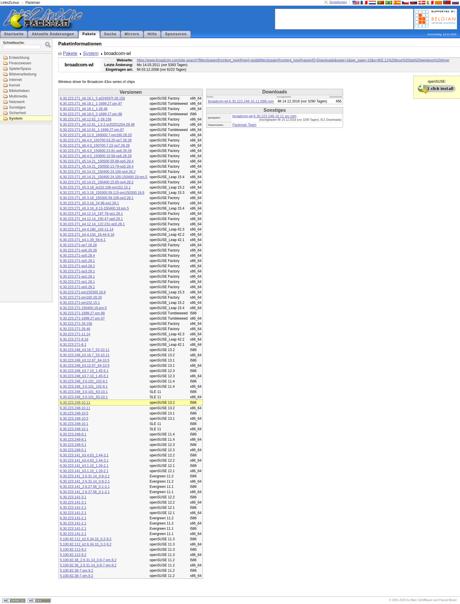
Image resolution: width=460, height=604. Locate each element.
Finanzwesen (20, 63)
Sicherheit (17, 113)
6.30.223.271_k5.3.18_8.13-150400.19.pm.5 (94, 208)
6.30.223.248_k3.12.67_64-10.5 (84, 360)
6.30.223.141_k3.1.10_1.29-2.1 (84, 466)
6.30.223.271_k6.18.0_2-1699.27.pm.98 (91, 114)
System (15, 118)
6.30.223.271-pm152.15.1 (80, 303)
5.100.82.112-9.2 (73, 550)
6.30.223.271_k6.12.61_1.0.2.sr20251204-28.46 (97, 125)
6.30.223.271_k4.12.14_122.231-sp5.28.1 (92, 224)
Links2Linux (10, 3)
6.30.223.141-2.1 (73, 508)
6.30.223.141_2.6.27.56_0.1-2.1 (85, 487)
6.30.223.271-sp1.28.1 (77, 282)
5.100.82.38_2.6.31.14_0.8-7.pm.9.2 (88, 560)
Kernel (14, 85)
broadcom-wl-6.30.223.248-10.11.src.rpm (264, 116)
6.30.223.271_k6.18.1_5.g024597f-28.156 (92, 98)
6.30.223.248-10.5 (74, 413)
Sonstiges (17, 107)
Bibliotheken (19, 90)
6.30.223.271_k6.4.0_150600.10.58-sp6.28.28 (96, 156)
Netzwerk (17, 102)
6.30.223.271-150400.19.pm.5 (83, 308)
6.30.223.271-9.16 (74, 339)
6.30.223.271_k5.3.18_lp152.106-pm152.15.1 (95, 187)
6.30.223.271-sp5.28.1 (77, 261)
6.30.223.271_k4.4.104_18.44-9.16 (87, 235)
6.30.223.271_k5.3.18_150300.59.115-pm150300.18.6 (102, 193)
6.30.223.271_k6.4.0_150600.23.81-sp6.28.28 (96, 151)
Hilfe (152, 34)
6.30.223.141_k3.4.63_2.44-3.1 (84, 455)
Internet (15, 79)
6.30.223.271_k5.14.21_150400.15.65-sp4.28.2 (97, 182)
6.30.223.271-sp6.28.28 (78, 250)
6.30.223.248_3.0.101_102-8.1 (84, 381)
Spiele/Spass (20, 68)
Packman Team (244, 125)
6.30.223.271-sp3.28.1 (77, 271)
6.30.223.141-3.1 (73, 497)
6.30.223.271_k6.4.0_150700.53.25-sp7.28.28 (96, 140)
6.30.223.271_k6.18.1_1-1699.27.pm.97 (91, 104)
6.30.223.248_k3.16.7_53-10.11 (84, 350)
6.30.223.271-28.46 (75, 329)
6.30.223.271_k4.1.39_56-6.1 (83, 240)
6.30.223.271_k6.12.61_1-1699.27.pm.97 (92, 130)
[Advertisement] (344, 18)
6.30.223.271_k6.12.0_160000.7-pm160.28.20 (96, 135)
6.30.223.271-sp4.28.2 (77, 266)
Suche (110, 34)
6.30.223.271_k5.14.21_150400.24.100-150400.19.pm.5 (103, 177)
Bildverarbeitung (22, 74)
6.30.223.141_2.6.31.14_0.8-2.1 (85, 476)
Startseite (14, 34)
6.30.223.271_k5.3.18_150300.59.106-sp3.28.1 (97, 198)
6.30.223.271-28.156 (76, 324)
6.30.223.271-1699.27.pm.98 (82, 313)
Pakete (89, 34)
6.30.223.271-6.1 (73, 345)
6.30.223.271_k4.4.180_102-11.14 (86, 229)
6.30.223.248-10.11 (75, 403)
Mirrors (132, 34)
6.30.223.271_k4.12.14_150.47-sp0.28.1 (91, 219)
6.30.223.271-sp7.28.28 (78, 245)
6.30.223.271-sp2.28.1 (77, 276)
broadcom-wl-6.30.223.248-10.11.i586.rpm (241, 101)
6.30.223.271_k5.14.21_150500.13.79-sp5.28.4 (97, 166)
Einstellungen (338, 2)
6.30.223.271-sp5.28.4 (77, 256)
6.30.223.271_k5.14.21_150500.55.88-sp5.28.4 (97, 161)
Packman (33, 3)
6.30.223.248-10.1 (74, 424)
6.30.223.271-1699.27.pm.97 (82, 318)
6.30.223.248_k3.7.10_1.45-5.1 (84, 371)
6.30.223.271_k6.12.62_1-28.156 (85, 119)
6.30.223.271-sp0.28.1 (77, 287)
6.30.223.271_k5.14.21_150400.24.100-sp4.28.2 (98, 172)
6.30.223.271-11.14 (75, 334)
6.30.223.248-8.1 (73, 434)
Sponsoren (176, 34)
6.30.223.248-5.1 (73, 445)
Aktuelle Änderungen (53, 34)
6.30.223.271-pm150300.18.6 (83, 292)
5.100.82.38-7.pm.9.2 (76, 570)
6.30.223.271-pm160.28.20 (81, 297)
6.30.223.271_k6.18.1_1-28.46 (83, 109)
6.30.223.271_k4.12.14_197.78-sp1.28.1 (91, 214)
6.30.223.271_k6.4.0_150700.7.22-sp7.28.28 (95, 146)
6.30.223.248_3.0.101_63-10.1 (84, 392)
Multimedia (18, 96)
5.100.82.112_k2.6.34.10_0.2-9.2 (85, 539)
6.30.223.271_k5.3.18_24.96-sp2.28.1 (89, 203)
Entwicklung (19, 57)
